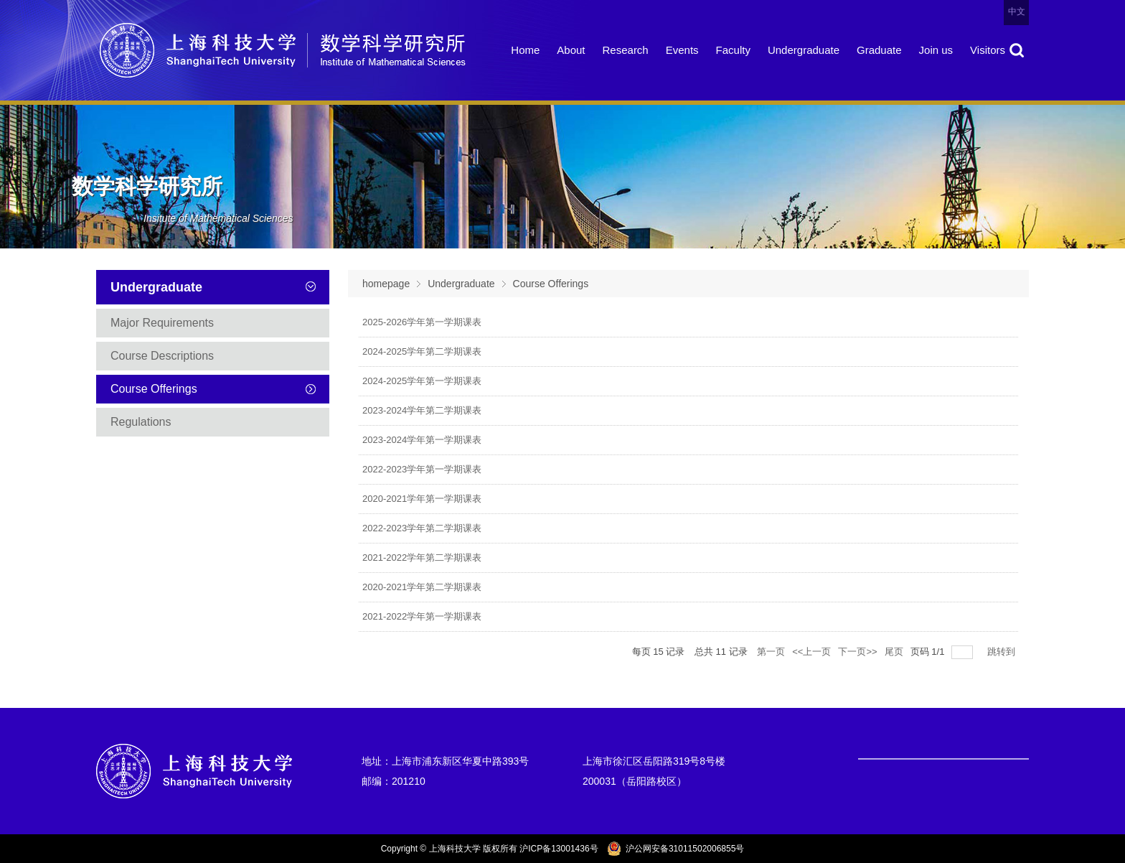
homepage (386, 283)
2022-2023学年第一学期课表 (421, 469)
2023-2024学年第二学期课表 (421, 410)
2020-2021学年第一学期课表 (421, 498)
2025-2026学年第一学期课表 (421, 322)
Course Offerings (551, 283)
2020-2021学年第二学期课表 (421, 587)
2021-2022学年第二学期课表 (421, 557)
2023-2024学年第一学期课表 (421, 439)
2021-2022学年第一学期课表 (421, 616)
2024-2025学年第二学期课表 (421, 351)
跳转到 (1002, 651)
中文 (1016, 11)
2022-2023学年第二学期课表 (421, 528)
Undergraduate (461, 283)
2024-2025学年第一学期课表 (421, 380)
